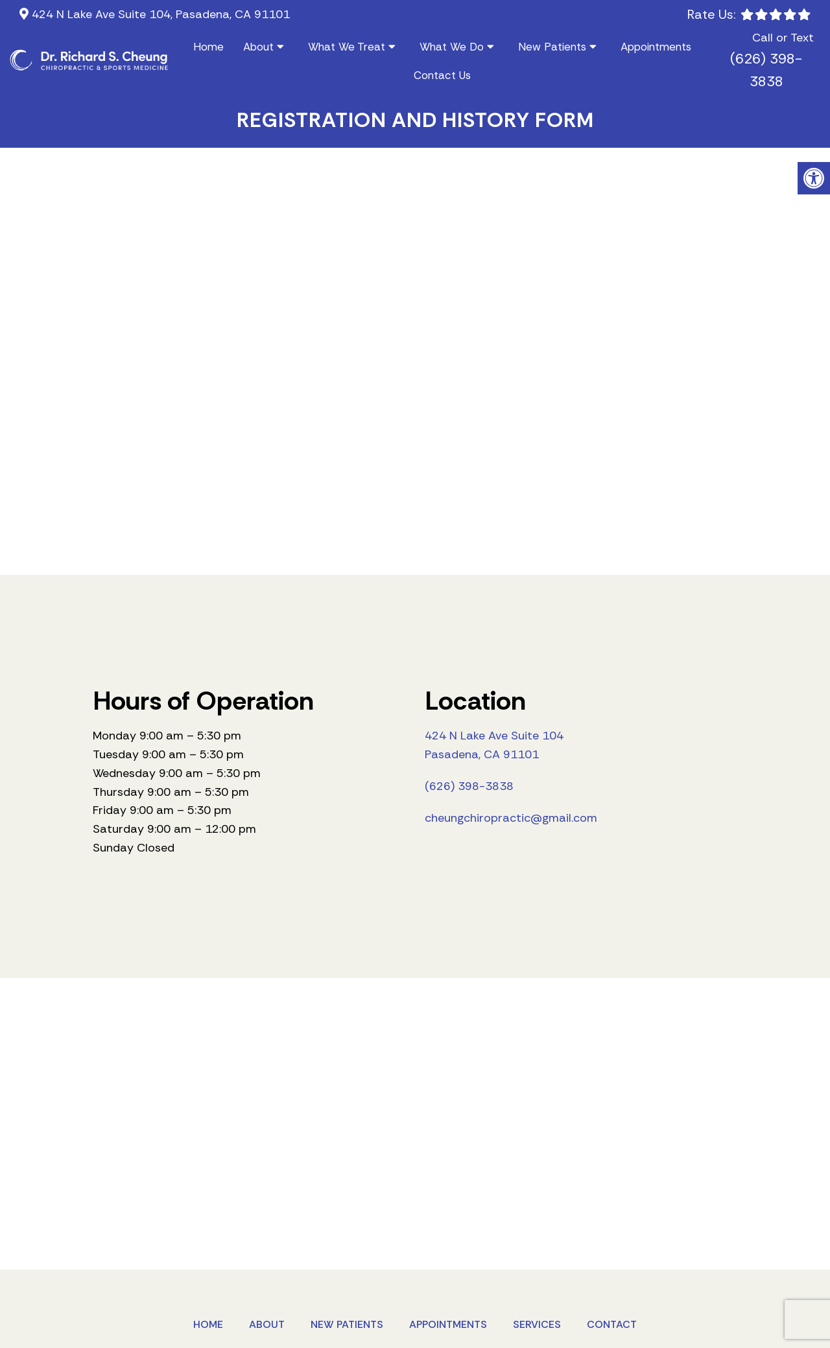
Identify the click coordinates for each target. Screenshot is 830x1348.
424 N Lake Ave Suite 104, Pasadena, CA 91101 (159, 14)
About (258, 47)
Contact (612, 1324)
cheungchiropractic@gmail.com (511, 818)
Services (537, 1324)
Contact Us (442, 75)
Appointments (656, 47)
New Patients (552, 47)
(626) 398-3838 (766, 70)
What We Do (452, 47)
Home (208, 47)
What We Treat (346, 47)
